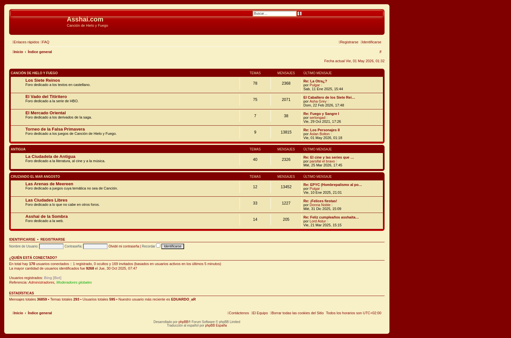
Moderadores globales (74, 282)
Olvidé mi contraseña (124, 246)
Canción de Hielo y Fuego (34, 73)
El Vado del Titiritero (46, 96)
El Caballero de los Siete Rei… (329, 97)
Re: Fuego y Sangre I (321, 114)
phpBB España (216, 325)
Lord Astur (318, 221)
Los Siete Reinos (42, 80)
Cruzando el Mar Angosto (35, 176)
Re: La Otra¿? (315, 81)
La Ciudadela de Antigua (50, 156)
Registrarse (52, 239)
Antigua (18, 149)
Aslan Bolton (320, 134)
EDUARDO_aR (183, 299)
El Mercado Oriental (45, 112)
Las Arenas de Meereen (49, 183)
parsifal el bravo (322, 161)
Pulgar (315, 85)
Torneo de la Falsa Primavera (55, 129)
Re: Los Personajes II (321, 130)
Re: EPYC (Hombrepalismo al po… (332, 185)
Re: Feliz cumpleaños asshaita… (331, 217)
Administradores (41, 282)
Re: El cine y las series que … (328, 157)
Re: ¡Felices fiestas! (320, 201)
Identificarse (22, 239)
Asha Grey (318, 101)
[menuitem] (45, 42)
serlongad (317, 118)
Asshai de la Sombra (46, 216)
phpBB (183, 322)
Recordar (151, 246)
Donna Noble (320, 205)
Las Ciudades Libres (46, 200)
